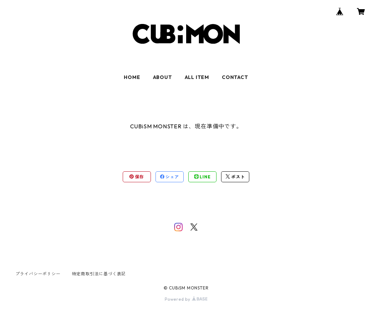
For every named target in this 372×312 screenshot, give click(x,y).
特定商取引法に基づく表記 (99, 273)
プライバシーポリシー (38, 273)
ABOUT (162, 77)
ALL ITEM (197, 77)
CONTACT (235, 77)
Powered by (186, 299)
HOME (132, 77)
